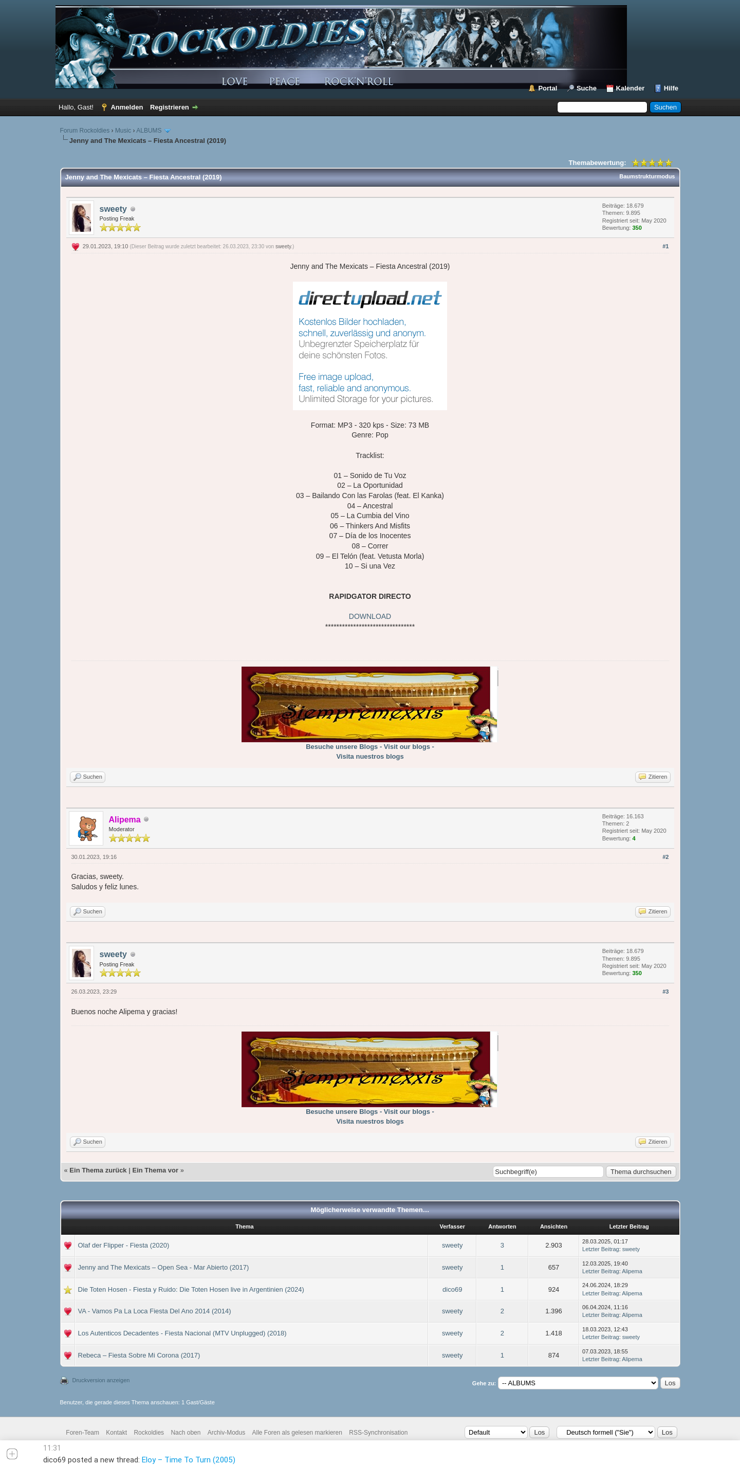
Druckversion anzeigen (101, 1380)
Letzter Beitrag (600, 1249)
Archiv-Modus (226, 1432)
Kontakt (116, 1432)
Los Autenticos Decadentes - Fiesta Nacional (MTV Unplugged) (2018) (182, 1333)
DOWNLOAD (370, 616)
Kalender (630, 88)
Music (123, 130)
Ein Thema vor (155, 1170)
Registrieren (169, 107)
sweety (113, 209)
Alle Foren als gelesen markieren (297, 1432)
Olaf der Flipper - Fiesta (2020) (124, 1245)
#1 (665, 246)
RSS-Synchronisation (378, 1432)
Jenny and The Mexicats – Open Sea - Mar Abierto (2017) (163, 1267)
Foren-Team (82, 1432)
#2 (665, 857)
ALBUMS (148, 130)
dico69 (452, 1289)
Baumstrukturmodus (647, 176)
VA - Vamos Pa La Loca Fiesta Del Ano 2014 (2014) (154, 1311)
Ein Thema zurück (97, 1170)
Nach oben (185, 1432)
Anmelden (126, 107)
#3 (665, 991)
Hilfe (671, 88)
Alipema (632, 1271)
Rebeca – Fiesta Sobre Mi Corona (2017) (139, 1355)
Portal (547, 88)
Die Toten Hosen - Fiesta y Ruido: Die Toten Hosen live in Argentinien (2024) (191, 1289)
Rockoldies (149, 1432)
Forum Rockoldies (85, 130)
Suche (587, 88)
